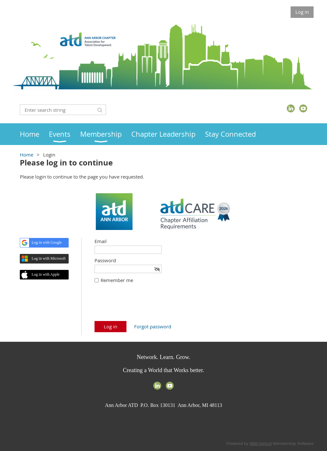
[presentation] (143, 305)
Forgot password (152, 326)
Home (26, 154)
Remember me (117, 280)
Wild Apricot (261, 443)
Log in (302, 12)
